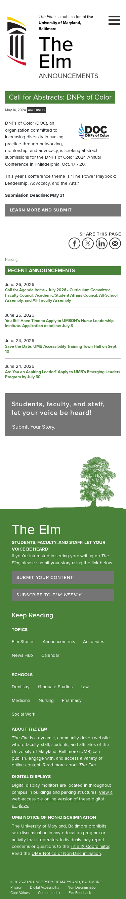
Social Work (23, 714)
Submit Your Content (44, 577)
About (29, 729)
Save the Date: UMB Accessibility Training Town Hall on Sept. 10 (61, 349)
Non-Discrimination (82, 887)
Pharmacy (72, 700)
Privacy (16, 887)
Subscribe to (49, 594)
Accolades (93, 641)
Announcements (59, 641)
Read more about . (70, 764)
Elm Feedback (80, 892)
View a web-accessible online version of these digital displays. (62, 799)
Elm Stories (23, 641)
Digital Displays (31, 776)
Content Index (49, 892)
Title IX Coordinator (90, 846)
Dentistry (21, 686)
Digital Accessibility (44, 887)
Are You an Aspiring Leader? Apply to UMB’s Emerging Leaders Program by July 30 (62, 374)
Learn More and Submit (41, 209)
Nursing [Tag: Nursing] (11, 259)
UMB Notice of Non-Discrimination (54, 817)
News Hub (22, 655)
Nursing (46, 700)
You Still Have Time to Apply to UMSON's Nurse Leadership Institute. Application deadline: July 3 (59, 323)
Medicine (21, 700)
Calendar (50, 655)
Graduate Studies (55, 686)
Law (85, 686)
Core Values (20, 892)
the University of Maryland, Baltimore (66, 23)
